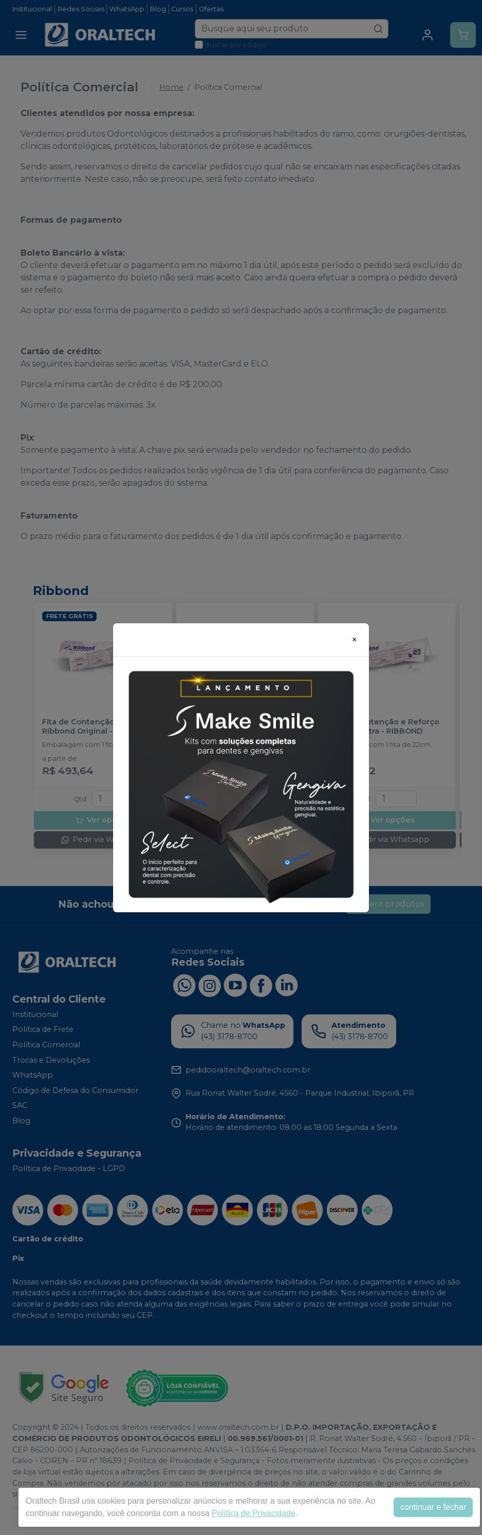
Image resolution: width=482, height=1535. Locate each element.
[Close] (354, 639)
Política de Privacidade (253, 1513)
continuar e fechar (433, 1507)
